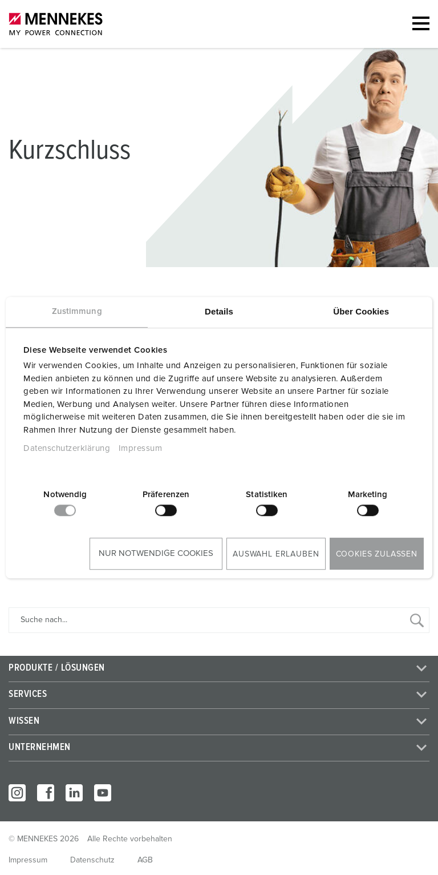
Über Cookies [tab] (361, 311)
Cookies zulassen (376, 554)
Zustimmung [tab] (77, 311)
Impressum (141, 448)
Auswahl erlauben (276, 554)
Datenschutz (92, 860)
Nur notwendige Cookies (156, 553)
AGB (145, 860)
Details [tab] (219, 311)
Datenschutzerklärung (66, 448)
